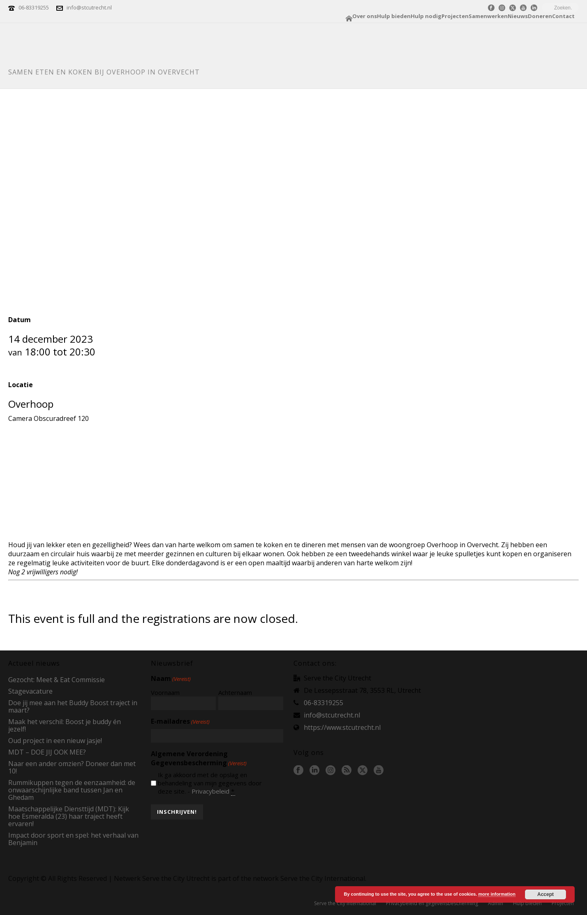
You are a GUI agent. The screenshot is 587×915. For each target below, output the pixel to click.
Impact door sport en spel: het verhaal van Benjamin (73, 838)
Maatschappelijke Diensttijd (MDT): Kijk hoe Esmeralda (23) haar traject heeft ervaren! (68, 816)
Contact (563, 16)
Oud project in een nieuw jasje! (55, 740)
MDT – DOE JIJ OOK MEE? (47, 752)
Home (349, 18)
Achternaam (235, 692)
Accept (545, 894)
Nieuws (518, 16)
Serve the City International (345, 903)
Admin (495, 903)
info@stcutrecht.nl (89, 7)
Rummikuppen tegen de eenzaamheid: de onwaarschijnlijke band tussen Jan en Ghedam (71, 790)
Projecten (455, 16)
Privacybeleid (210, 791)
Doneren (540, 16)
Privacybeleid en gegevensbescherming (432, 903)
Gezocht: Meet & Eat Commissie (56, 679)
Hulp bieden (394, 16)
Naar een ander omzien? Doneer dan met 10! (72, 767)
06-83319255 (33, 7)
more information (496, 894)
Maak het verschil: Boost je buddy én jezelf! (64, 725)
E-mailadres (180, 721)
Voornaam (165, 692)
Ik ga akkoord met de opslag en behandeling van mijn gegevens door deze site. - (210, 783)
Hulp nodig (426, 16)
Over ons (364, 16)
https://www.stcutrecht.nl (342, 727)
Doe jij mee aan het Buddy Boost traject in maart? (72, 706)
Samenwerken (488, 16)
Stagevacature (30, 691)
